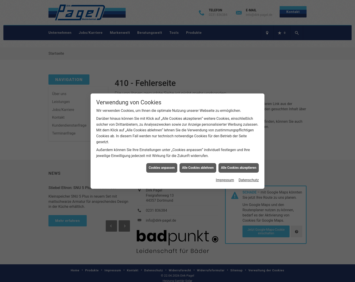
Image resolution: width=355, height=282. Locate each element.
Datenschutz (249, 169)
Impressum (225, 169)
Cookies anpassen (162, 157)
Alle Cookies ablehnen (198, 157)
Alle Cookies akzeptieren (238, 157)
